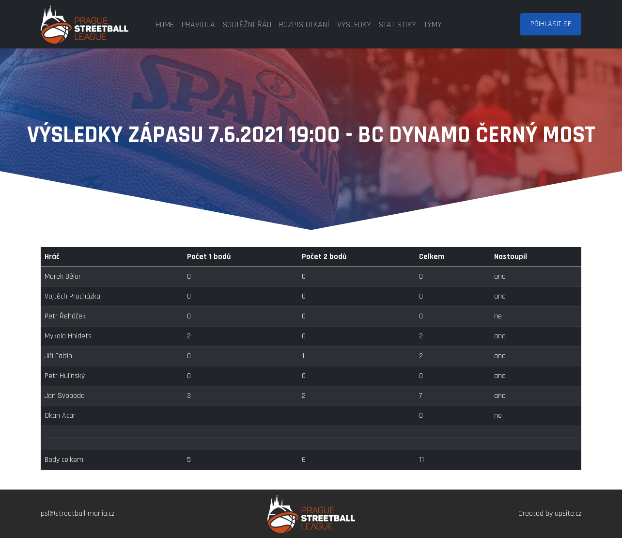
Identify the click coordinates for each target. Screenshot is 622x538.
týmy (433, 24)
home (165, 24)
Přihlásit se (550, 24)
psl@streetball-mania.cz (77, 513)
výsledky (354, 24)
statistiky (397, 24)
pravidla (198, 24)
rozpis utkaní (304, 24)
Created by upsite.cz (549, 513)
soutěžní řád (247, 24)
